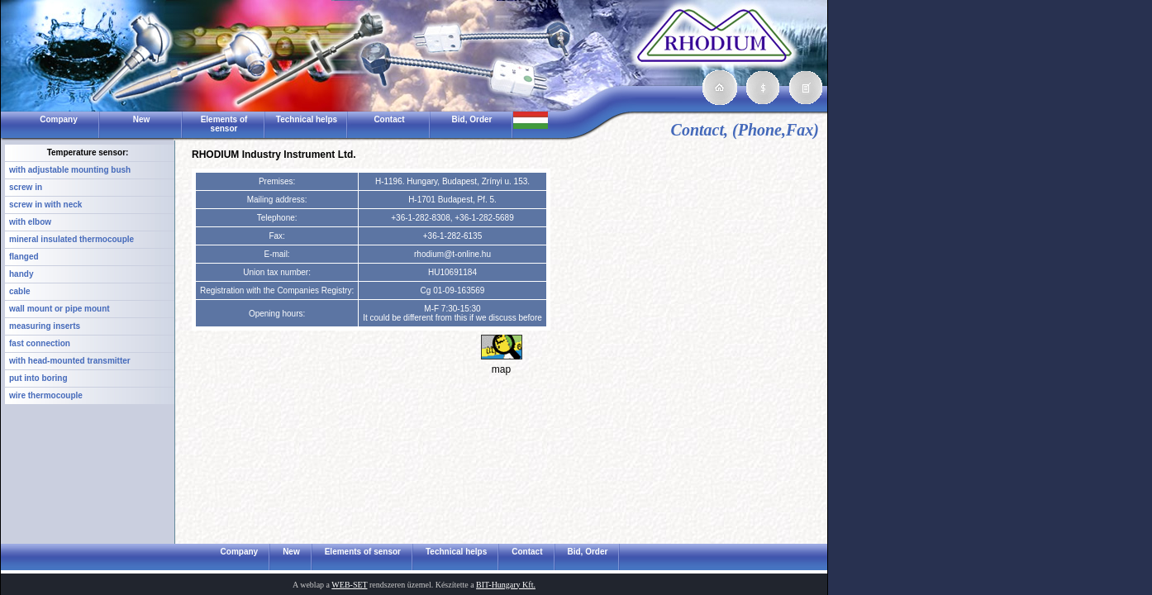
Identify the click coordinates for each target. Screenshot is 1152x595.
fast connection (39, 343)
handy (21, 273)
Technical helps (306, 119)
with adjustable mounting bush (70, 169)
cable (20, 291)
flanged (24, 256)
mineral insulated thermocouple (71, 239)
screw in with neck (45, 204)
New (141, 119)
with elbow (30, 221)
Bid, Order (472, 119)
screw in (25, 187)
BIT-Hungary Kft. (506, 584)
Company (59, 119)
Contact (389, 119)
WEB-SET (349, 584)
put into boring (38, 378)
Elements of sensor (224, 124)
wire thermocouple (46, 395)
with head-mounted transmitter (70, 360)
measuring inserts (44, 326)
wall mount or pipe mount (59, 308)
